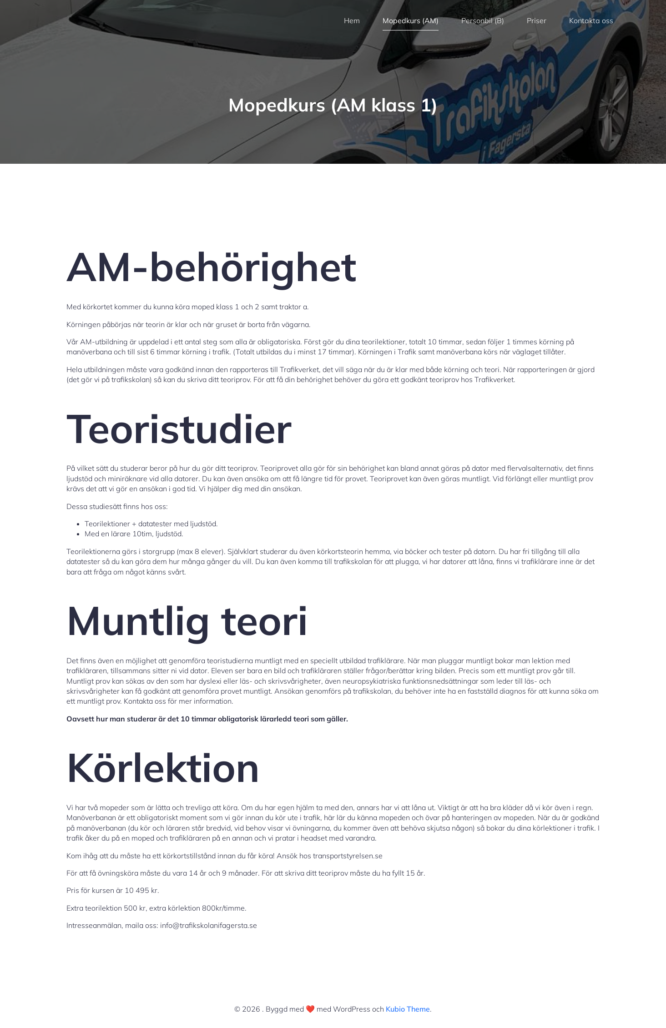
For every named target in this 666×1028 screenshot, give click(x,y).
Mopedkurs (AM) (411, 20)
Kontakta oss (591, 20)
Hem (352, 20)
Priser (536, 20)
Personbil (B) (482, 20)
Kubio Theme (408, 1008)
